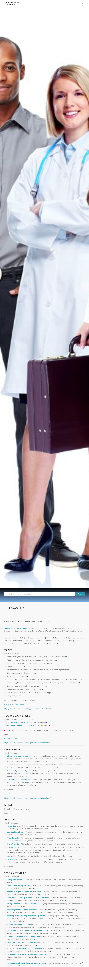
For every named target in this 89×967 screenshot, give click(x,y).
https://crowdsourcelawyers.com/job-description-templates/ (27, 709)
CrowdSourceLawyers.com (14, 705)
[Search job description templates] (44, 594)
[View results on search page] (80, 594)
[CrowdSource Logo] (12, 4)
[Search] (83, 4)
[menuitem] (83, 4)
